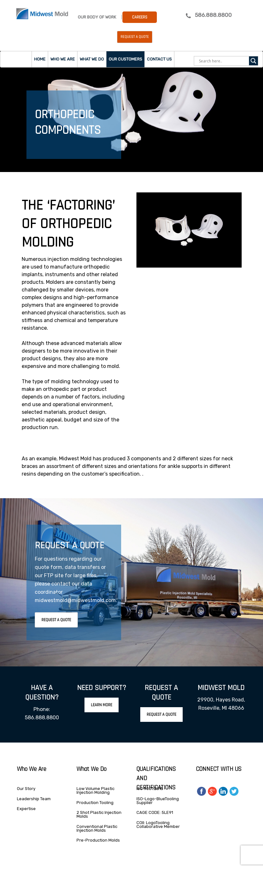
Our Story (26, 788)
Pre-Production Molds (98, 840)
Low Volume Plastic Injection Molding (95, 790)
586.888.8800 (213, 15)
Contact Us (159, 59)
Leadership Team (34, 798)
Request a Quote (135, 37)
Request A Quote (56, 619)
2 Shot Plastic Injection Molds (99, 814)
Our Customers (125, 59)
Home (40, 59)
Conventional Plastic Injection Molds (97, 828)
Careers (139, 17)
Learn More (101, 704)
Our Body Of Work (97, 17)
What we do (92, 59)
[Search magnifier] (253, 60)
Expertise (26, 808)
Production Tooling (95, 802)
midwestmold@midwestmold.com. (76, 600)
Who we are (62, 59)
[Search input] (223, 60)
